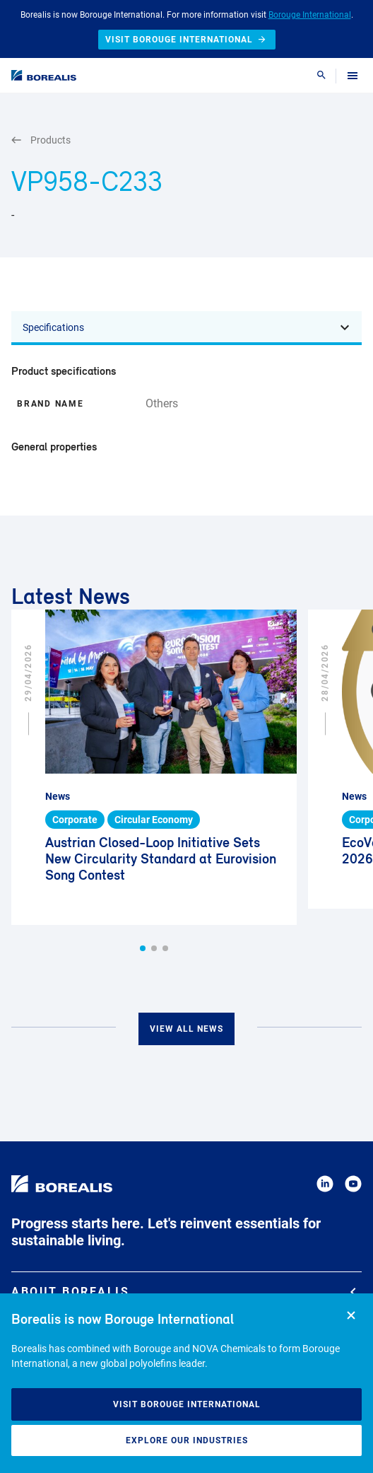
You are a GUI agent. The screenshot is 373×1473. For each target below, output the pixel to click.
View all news (186, 1029)
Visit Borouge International (187, 1404)
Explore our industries (187, 1440)
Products (41, 140)
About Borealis (183, 1291)
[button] (143, 948)
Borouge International (309, 15)
